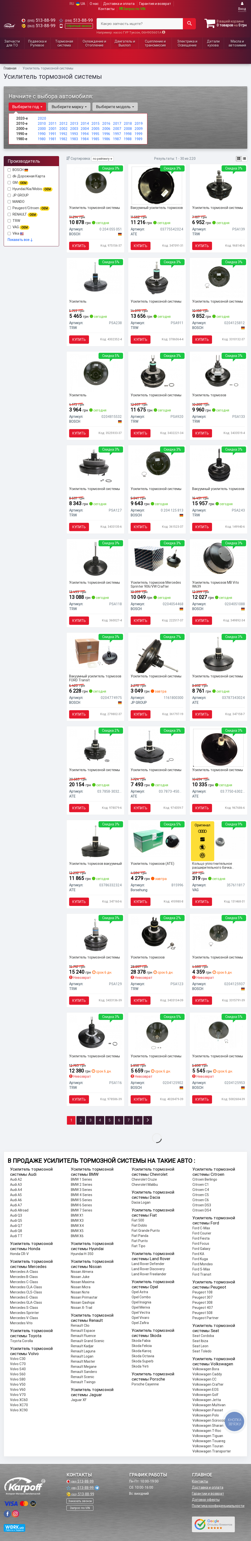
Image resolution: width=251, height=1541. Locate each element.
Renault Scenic (82, 1377)
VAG (18, 227)
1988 (128, 139)
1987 (117, 139)
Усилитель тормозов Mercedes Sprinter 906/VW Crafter (156, 584)
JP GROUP (18, 195)
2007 (117, 128)
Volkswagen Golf (205, 1395)
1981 (52, 139)
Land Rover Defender (148, 1264)
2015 (95, 123)
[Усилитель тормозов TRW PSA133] (218, 371)
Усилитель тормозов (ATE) (152, 864)
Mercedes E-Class (24, 1297)
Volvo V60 (17, 1389)
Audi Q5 (16, 1220)
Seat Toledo (202, 1351)
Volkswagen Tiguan (207, 1436)
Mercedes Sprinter (24, 1313)
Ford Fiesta (201, 1238)
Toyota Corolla (21, 1341)
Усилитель (78, 301)
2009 (139, 128)
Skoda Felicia (142, 1346)
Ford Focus (200, 1243)
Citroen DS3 (201, 1205)
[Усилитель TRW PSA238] (95, 277)
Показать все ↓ (20, 240)
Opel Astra (140, 1292)
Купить (79, 246)
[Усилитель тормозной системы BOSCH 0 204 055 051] (95, 185)
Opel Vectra (141, 1312)
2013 (74, 123)
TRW (16, 220)
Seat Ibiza (200, 1341)
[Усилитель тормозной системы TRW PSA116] (95, 1032)
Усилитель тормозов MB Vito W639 (215, 584)
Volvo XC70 (19, 1405)
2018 (128, 123)
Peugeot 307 (202, 1297)
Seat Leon (200, 1346)
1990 (42, 134)
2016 (106, 123)
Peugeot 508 (202, 1313)
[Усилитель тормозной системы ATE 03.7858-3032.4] (95, 746)
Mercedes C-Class (24, 1282)
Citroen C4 (200, 1189)
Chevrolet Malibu (145, 1184)
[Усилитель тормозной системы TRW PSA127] (95, 466)
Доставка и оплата (119, 3)
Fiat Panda (140, 1235)
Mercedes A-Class (24, 1271)
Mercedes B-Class (24, 1277)
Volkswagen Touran (207, 1446)
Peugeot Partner (205, 1318)
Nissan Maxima (82, 1282)
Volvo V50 (17, 1384)
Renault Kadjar (82, 1346)
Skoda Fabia (141, 1340)
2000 (42, 128)
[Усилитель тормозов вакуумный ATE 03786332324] (95, 841)
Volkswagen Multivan (209, 1405)
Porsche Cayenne (145, 1384)
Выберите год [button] (27, 106)
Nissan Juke (80, 1277)
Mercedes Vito (21, 1323)
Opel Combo (141, 1297)
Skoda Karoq (141, 1351)
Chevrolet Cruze (144, 1179)
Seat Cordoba (203, 1336)
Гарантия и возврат (155, 3)
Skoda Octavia (143, 1356)
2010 (42, 123)
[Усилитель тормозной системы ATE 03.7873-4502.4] (157, 746)
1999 (138, 134)
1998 (128, 134)
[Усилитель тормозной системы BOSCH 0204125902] (157, 1033)
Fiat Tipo (138, 1246)
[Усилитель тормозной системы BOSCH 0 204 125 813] (157, 466)
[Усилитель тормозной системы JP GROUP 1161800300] (157, 653)
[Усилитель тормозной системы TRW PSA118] (95, 558)
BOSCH (20, 170)
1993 (74, 134)
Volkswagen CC (204, 1379)
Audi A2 (16, 1179)
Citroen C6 (200, 1200)
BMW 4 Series (81, 1195)
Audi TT (16, 1236)
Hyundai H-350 (82, 1254)
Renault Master (83, 1361)
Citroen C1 (200, 1184)
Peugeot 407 (202, 1307)
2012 (63, 123)
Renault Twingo (83, 1382)
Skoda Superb (142, 1361)
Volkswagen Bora (205, 1369)
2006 (106, 128)
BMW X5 (77, 1231)
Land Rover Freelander (149, 1274)
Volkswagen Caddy (207, 1374)
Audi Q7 (16, 1225)
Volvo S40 (18, 1369)
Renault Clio (80, 1325)
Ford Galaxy (201, 1248)
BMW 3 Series (81, 1189)
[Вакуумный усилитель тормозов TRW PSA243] (218, 465)
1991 (52, 134)
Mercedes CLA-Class (26, 1287)
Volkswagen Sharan (207, 1425)
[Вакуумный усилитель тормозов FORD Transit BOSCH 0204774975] (95, 652)
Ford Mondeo (202, 1264)
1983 (74, 139)
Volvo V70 (18, 1395)
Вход (242, 6)
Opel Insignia (141, 1302)
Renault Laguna (83, 1351)
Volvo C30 (17, 1359)
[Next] (147, 1120)
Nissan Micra (80, 1287)
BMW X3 (77, 1220)
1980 (42, 139)
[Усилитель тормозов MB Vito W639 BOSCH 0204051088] (218, 558)
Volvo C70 (18, 1364)
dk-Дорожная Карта (26, 176)
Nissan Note (80, 1292)
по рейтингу (102, 158)
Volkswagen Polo (205, 1415)
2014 (85, 123)
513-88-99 (38, 20)
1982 (63, 139)
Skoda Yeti (140, 1366)
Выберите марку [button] (69, 106)
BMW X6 (77, 1236)
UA (80, 3)
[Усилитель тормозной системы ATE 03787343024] (218, 653)
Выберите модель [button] (115, 106)
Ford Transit (201, 1274)
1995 (95, 134)
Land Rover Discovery (148, 1269)
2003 (74, 128)
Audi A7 (16, 1205)
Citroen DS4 (201, 1210)
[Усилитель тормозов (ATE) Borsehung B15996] (157, 839)
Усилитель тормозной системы (94, 208)
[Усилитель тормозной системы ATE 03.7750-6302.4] (218, 747)
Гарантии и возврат (208, 1493)
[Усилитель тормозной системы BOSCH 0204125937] (218, 935)
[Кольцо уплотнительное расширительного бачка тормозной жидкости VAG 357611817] (218, 840)
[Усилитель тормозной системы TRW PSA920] (157, 371)
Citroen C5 (200, 1195)
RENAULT (23, 214)
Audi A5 (16, 1195)
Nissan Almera (82, 1271)
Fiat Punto (140, 1241)
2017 (117, 123)
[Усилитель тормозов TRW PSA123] (157, 933)
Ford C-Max (201, 1228)
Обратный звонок (78, 26)
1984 (85, 139)
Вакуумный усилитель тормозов (157, 208)
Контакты (106, 9)
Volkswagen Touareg (208, 1441)
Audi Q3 (16, 1215)
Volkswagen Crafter (208, 1384)
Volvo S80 (17, 1379)
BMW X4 (77, 1225)
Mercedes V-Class (24, 1318)
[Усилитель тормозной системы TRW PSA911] (157, 277)
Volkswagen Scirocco (208, 1420)
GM (18, 182)
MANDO (16, 201)
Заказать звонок (80, 1501)
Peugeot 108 (202, 1292)
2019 (139, 123)
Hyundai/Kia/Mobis (30, 189)
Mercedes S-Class (24, 1307)
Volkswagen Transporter (211, 1451)
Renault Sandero (84, 1372)
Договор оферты (206, 1499)
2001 (53, 128)
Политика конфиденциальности (218, 1506)
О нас (94, 3)
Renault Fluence (83, 1336)
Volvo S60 (17, 1374)
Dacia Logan (141, 1202)
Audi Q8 (16, 1231)
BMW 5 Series (81, 1200)
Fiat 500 (138, 1220)
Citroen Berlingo (204, 1179)
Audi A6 (16, 1200)
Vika (16, 233)
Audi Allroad (19, 1210)
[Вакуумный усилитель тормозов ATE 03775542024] (157, 185)
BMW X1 (77, 1215)
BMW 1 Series (81, 1179)
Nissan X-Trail (81, 1307)
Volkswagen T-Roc (206, 1430)
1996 (106, 134)
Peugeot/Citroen (29, 208)
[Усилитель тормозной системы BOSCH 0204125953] (218, 1033)
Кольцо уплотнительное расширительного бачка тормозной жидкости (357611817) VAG (212, 865)
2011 (53, 123)
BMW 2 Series (81, 1184)
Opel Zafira (140, 1323)
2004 (85, 128)
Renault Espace (83, 1330)
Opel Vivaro (140, 1317)
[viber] (7, 1514)
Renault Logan (82, 1356)
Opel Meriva (141, 1307)
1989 (138, 139)
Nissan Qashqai (83, 1302)
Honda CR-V (19, 1254)
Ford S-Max (201, 1269)
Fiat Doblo (139, 1225)
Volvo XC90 (19, 1410)
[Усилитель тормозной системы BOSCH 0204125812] (218, 278)
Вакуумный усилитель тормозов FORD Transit (95, 678)
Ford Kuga (200, 1259)
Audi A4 (16, 1189)
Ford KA (198, 1254)
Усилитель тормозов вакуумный (95, 864)
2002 (63, 128)
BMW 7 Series (81, 1210)
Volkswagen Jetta (206, 1400)
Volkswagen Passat (207, 1410)
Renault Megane (84, 1366)
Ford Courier (201, 1233)
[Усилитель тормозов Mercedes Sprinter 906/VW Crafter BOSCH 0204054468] (157, 558)
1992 (63, 134)
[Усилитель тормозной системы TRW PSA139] (218, 185)
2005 (95, 128)
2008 (128, 128)
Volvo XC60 (19, 1400)
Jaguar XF (79, 1400)
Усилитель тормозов (209, 395)
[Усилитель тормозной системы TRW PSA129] (95, 935)
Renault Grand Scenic (87, 1341)
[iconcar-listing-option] (244, 158)
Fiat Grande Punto (146, 1230)
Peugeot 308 (202, 1302)
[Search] (189, 23)
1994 (85, 134)
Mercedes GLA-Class (26, 1302)
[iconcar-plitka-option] (239, 158)
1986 (106, 139)
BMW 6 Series (81, 1205)
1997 (117, 134)
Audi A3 (16, 1184)
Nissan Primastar (84, 1297)
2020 (42, 118)
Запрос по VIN (132, 9)
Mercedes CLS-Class (26, 1292)
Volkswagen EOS (205, 1389)
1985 (95, 139)
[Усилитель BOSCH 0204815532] (95, 372)
